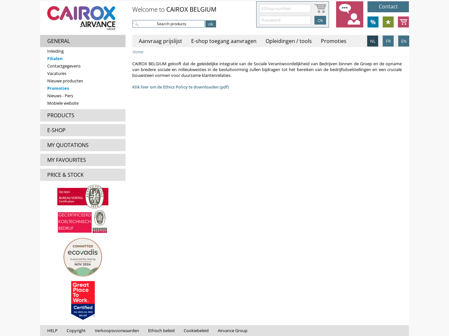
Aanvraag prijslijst (160, 41)
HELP (52, 330)
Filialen (55, 58)
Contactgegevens (64, 66)
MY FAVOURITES (66, 159)
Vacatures (56, 73)
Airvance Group (232, 330)
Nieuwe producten (65, 81)
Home (137, 52)
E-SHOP (56, 130)
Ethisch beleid (161, 330)
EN (404, 41)
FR (388, 41)
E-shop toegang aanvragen (224, 41)
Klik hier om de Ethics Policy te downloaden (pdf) (180, 87)
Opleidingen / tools (289, 41)
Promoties (58, 88)
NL (373, 41)
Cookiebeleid (196, 330)
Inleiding (55, 51)
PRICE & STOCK (65, 174)
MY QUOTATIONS (68, 145)
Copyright (76, 330)
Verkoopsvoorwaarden (117, 330)
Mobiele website (63, 103)
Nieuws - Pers (60, 96)
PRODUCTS (60, 115)
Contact (388, 6)
